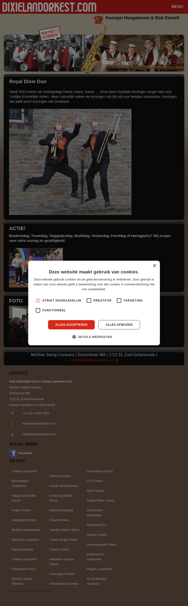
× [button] (154, 266)
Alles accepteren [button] (71, 324)
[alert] (94, 303)
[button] (94, 336)
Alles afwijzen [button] (119, 324)
